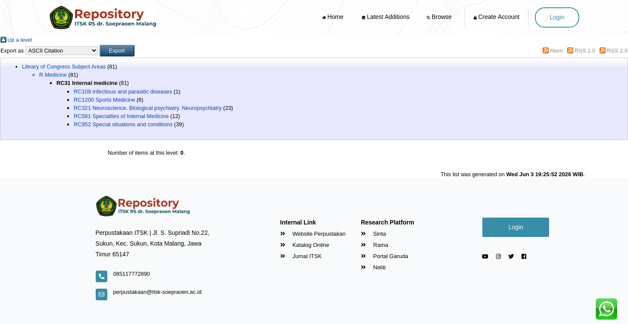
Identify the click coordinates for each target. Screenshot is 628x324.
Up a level (19, 40)
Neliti (373, 267)
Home (333, 16)
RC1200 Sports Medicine (104, 100)
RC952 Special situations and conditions (123, 124)
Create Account (497, 16)
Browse (440, 16)
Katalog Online (304, 245)
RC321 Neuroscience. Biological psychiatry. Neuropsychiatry (148, 108)
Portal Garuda (384, 256)
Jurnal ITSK (301, 256)
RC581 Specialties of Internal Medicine (121, 116)
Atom (556, 50)
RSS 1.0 (585, 50)
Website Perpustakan (313, 234)
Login (557, 17)
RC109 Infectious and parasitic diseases (123, 91)
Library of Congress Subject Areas (64, 66)
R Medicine (53, 75)
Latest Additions (385, 16)
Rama (374, 245)
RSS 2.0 (617, 50)
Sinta (373, 234)
